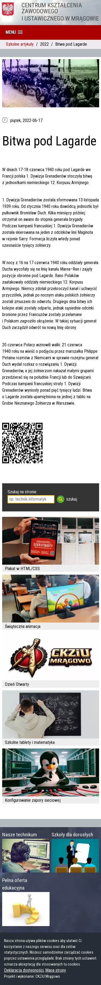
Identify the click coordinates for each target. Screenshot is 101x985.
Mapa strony (55, 970)
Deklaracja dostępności (24, 970)
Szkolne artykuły (20, 44)
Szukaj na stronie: (22, 491)
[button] (14, 32)
